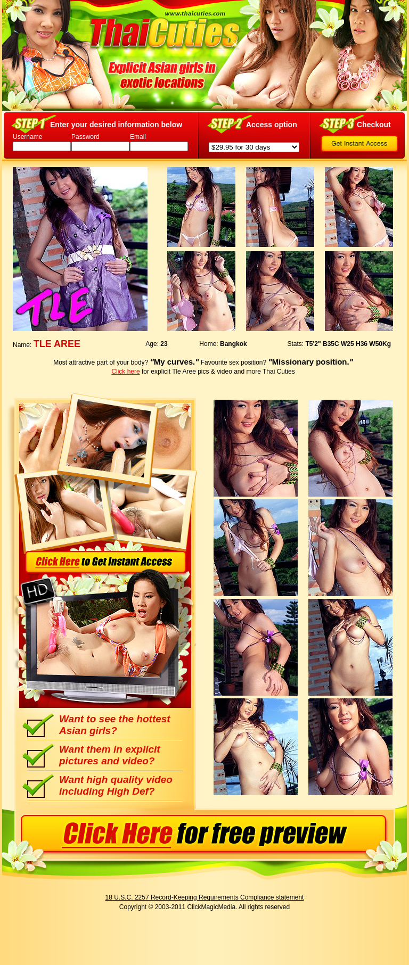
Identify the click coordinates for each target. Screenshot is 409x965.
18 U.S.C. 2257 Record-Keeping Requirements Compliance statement (204, 897)
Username (27, 137)
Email (138, 137)
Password (85, 137)
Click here (125, 371)
